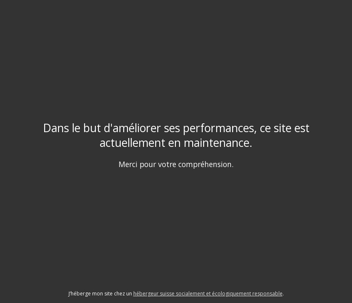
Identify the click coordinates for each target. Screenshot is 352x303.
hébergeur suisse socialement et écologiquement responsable (208, 293)
